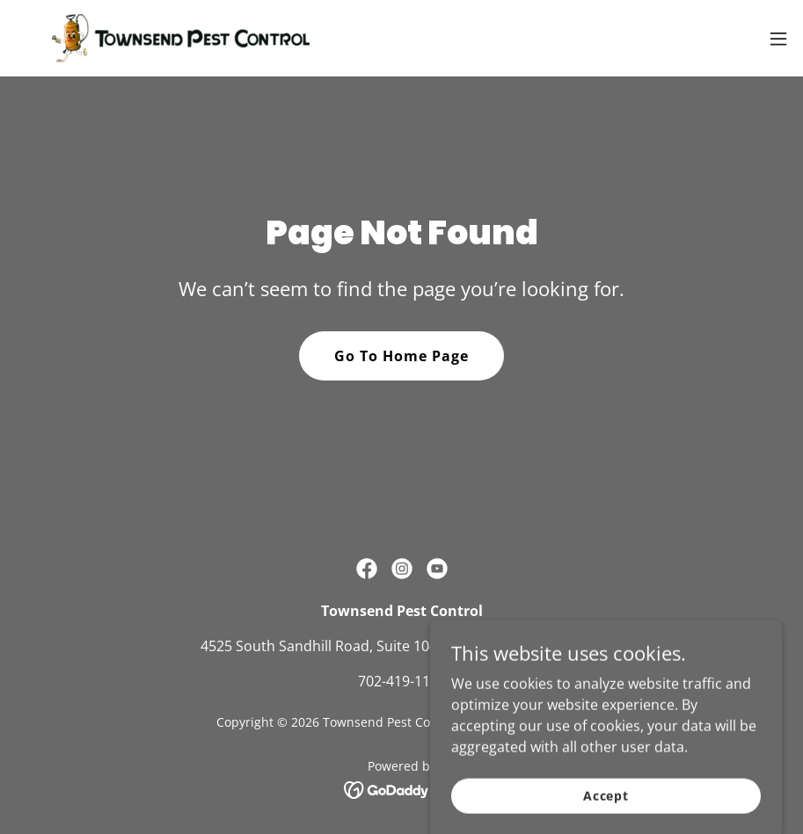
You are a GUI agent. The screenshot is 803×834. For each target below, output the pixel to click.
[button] (778, 38)
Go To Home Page (401, 356)
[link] (180, 38)
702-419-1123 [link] (402, 681)
